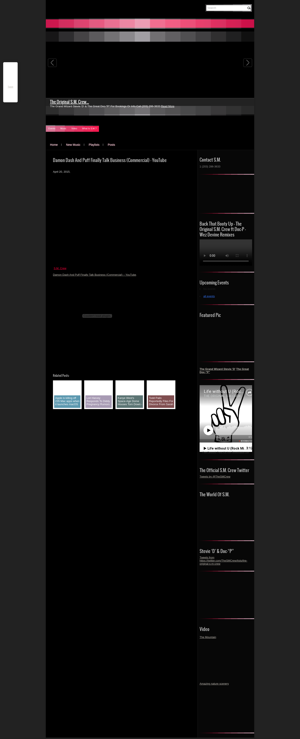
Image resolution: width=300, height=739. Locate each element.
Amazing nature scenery (214, 683)
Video (74, 128)
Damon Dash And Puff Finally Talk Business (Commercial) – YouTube (94, 274)
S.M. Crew (60, 268)
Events (51, 128)
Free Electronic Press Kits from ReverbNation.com (225, 452)
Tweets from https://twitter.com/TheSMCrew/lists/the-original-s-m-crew (223, 560)
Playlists (94, 144)
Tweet (10, 87)
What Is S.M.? (89, 128)
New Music (73, 144)
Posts (111, 144)
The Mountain (208, 637)
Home (54, 144)
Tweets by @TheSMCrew (215, 476)
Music (63, 128)
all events (209, 296)
